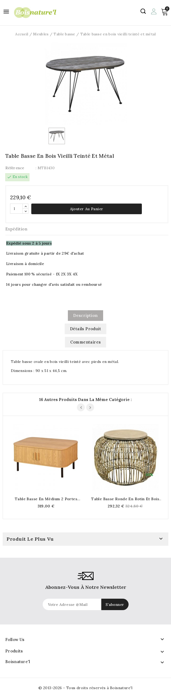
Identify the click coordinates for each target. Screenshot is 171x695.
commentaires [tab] (85, 342)
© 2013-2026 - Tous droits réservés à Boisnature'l (85, 687)
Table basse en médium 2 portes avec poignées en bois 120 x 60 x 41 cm (46, 499)
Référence (14, 168)
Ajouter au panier (86, 208)
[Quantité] (16, 209)
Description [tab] (85, 315)
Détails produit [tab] (85, 328)
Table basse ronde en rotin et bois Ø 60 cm (125, 499)
